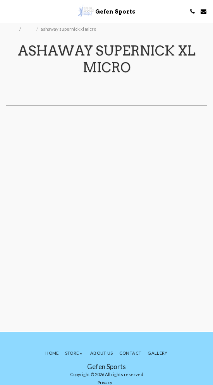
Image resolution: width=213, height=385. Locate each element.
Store (29, 28)
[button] (8, 11)
